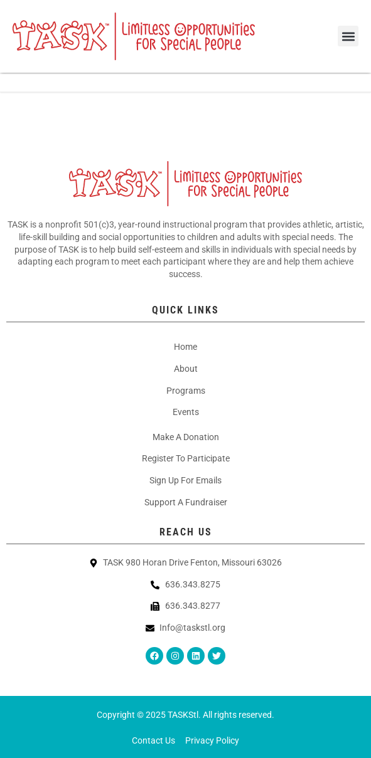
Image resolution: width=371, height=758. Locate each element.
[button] (348, 36)
